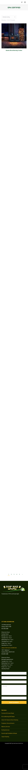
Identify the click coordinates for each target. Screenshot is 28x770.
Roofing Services (5, 730)
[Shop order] (8, 17)
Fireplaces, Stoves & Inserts (7, 723)
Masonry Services (5, 726)
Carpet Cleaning (5, 736)
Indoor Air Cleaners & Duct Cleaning (9, 720)
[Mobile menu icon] (25, 2)
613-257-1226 (4, 653)
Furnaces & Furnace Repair (7, 713)
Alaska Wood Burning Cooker (14, 50)
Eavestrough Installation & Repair (9, 733)
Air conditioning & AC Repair (8, 716)
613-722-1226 (4, 628)
